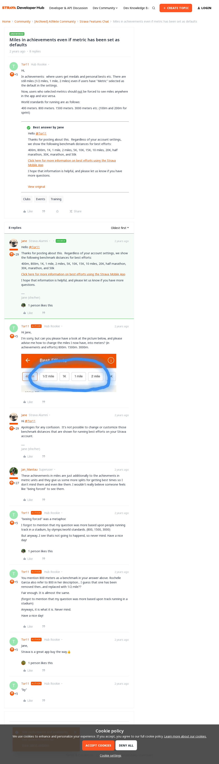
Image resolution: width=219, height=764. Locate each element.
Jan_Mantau (29, 469)
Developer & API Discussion (68, 8)
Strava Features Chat (94, 21)
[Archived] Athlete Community (55, 21)
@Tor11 (41, 133)
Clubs (26, 199)
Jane (24, 241)
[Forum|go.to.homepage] (23, 7)
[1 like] (37, 305)
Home (6, 21)
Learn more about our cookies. (185, 736)
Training (56, 199)
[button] (176, 8)
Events (40, 199)
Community (22, 21)
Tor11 (25, 64)
